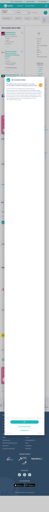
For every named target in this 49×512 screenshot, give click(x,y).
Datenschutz (9, 433)
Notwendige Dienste (24, 426)
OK (24, 422)
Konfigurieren (24, 430)
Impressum (40, 433)
